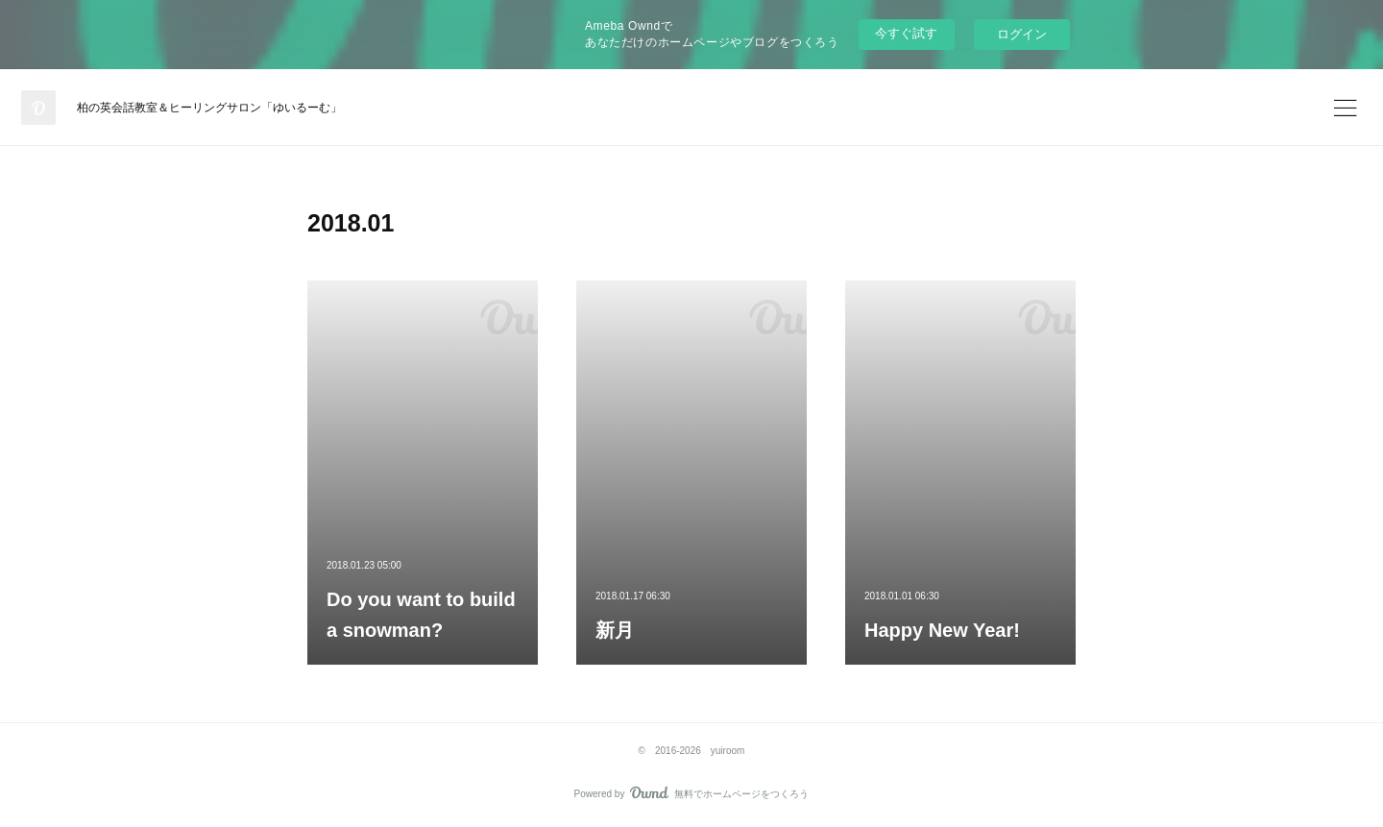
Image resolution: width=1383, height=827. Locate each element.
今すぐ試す (906, 33)
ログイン (1022, 34)
